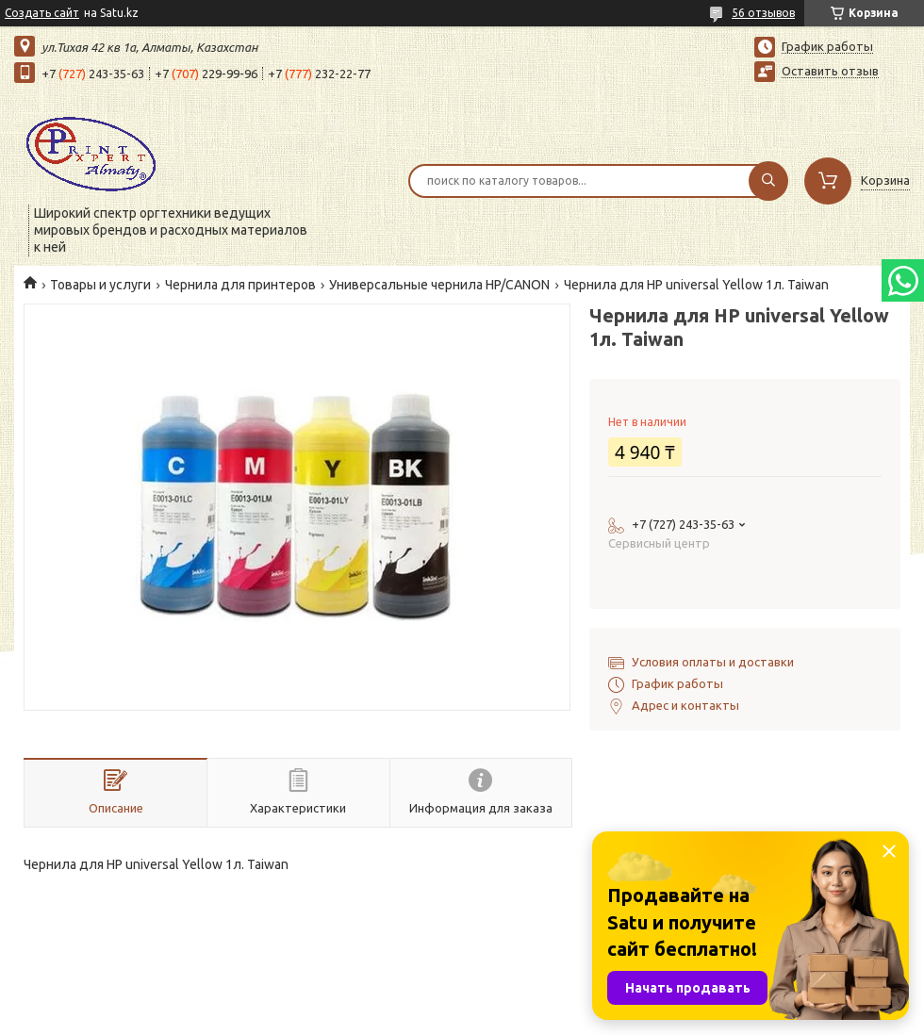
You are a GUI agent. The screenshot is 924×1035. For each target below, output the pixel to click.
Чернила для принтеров (240, 284)
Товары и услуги (100, 284)
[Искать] (768, 181)
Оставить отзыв (830, 70)
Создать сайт (42, 13)
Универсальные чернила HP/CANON (439, 284)
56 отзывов (763, 13)
